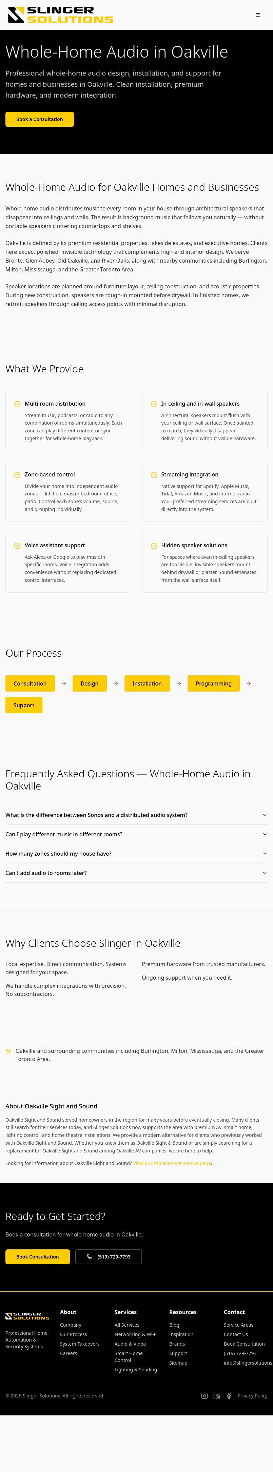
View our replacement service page (172, 1163)
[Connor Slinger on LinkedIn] (216, 1395)
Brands (177, 1344)
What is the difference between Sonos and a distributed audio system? (136, 815)
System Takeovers (80, 1344)
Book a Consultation (39, 119)
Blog (174, 1325)
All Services (127, 1325)
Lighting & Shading (136, 1369)
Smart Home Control (129, 1356)
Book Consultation (37, 1256)
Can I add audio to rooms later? (136, 873)
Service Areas (238, 1325)
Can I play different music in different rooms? (136, 834)
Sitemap (178, 1362)
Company (70, 1325)
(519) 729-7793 (109, 1256)
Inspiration (181, 1334)
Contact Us (236, 1334)
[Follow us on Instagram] (204, 1395)
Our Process (73, 1334)
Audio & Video (130, 1344)
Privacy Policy (253, 1395)
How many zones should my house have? (136, 853)
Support (178, 1353)
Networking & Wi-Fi (136, 1334)
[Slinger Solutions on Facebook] (229, 1395)
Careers (68, 1353)
